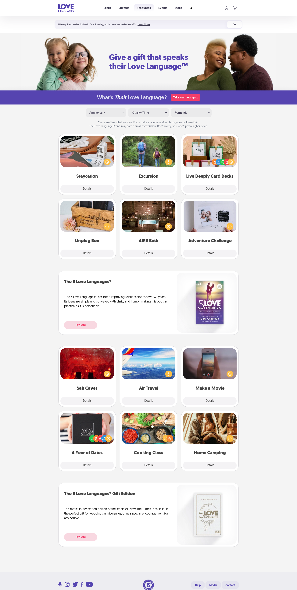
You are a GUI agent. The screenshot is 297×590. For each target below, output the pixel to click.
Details (87, 188)
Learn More (144, 24)
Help (198, 585)
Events (162, 8)
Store (178, 8)
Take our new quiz (185, 97)
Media (213, 585)
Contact (230, 585)
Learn (107, 8)
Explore (81, 325)
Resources (144, 8)
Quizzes (124, 8)
